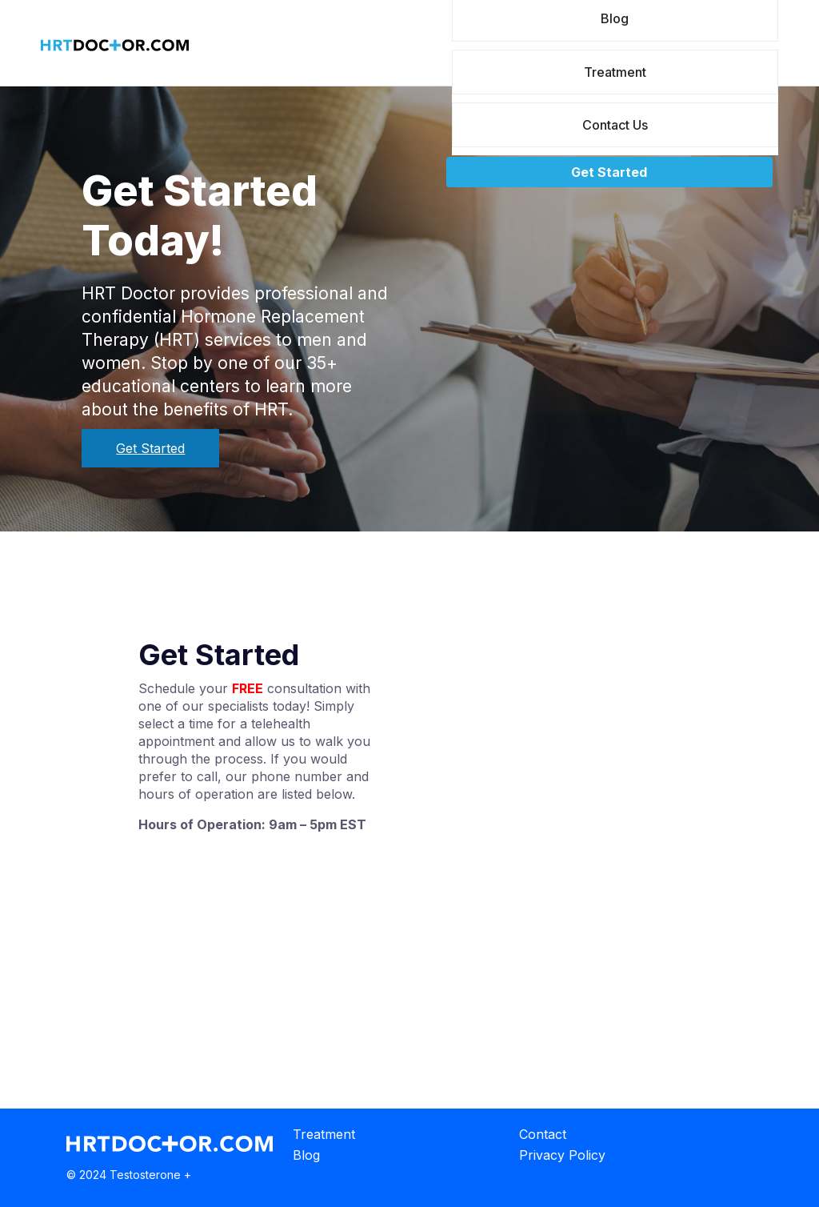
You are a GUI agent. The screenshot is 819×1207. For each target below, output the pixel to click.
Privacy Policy (562, 1155)
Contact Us (615, 125)
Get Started (609, 172)
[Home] (114, 49)
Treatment (615, 72)
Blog (306, 1155)
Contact (542, 1134)
